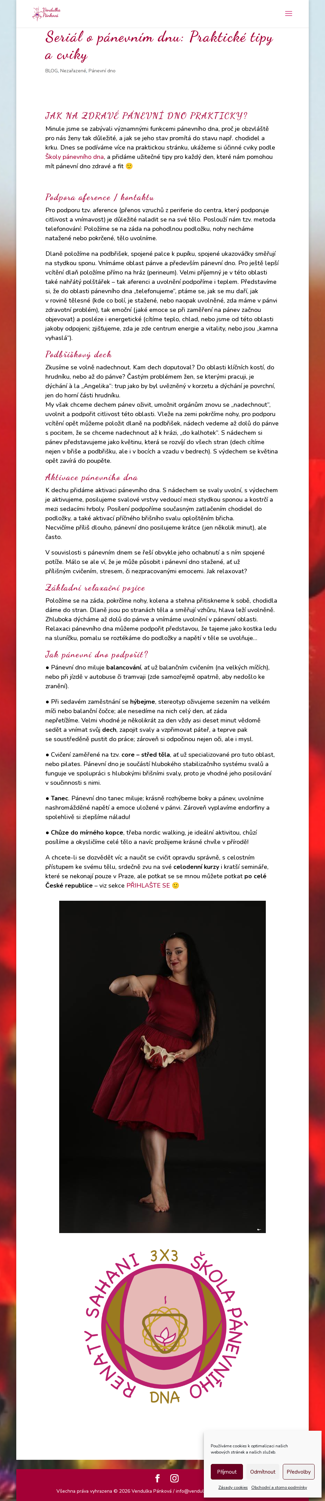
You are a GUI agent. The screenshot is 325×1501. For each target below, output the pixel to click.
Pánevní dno (102, 71)
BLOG (51, 71)
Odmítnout (263, 1471)
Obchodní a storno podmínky (279, 1487)
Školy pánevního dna (74, 157)
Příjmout (227, 1471)
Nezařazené (73, 71)
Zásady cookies (233, 1487)
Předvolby (299, 1471)
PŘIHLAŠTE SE (148, 885)
